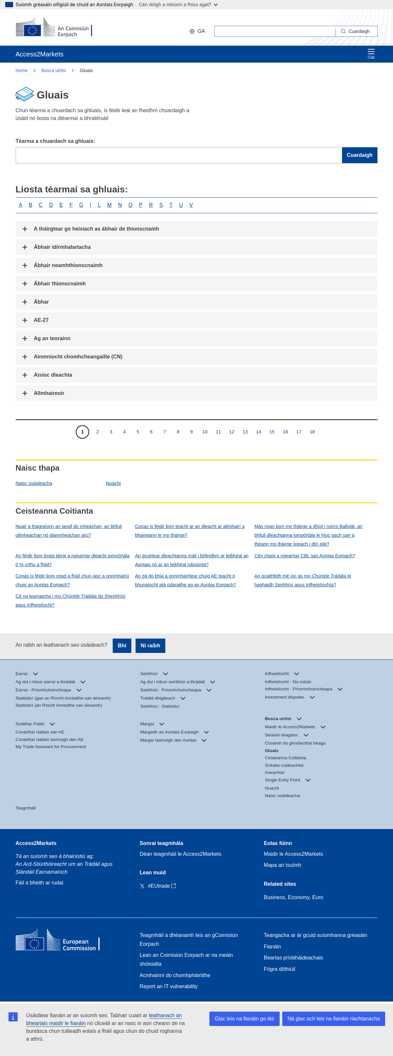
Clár (371, 54)
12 (232, 431)
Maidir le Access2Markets (293, 854)
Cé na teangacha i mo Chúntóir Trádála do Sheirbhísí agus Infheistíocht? (70, 601)
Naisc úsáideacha (34, 483)
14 (258, 431)
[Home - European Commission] (63, 941)
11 (218, 431)
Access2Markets (36, 843)
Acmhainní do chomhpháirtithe (175, 975)
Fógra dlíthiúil (279, 969)
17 (299, 431)
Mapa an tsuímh (283, 865)
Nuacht (113, 483)
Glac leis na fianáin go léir (244, 1018)
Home (22, 70)
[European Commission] (58, 27)
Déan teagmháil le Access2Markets (180, 854)
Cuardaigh (359, 155)
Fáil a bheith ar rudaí (40, 882)
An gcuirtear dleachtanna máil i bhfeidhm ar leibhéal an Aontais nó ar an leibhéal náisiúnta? (191, 560)
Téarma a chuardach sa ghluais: (55, 141)
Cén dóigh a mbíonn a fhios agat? (178, 4)
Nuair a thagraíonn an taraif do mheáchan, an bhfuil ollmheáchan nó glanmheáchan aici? (69, 531)
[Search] (357, 31)
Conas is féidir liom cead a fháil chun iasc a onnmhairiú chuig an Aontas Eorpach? (72, 580)
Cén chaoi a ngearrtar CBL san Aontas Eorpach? (304, 555)
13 (245, 431)
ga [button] (197, 31)
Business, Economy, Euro (293, 897)
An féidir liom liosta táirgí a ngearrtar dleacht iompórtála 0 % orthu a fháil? (73, 560)
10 (204, 431)
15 (272, 431)
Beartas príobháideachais (293, 957)
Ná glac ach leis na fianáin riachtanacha (333, 1018)
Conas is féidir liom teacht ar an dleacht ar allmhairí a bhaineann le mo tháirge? (189, 531)
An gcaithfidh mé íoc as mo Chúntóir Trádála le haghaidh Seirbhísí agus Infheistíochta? (302, 580)
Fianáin (272, 946)
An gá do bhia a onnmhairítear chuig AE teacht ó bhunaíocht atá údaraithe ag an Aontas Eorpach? (185, 580)
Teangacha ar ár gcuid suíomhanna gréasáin (316, 935)
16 (285, 431)
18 (312, 431)
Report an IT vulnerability (169, 986)
